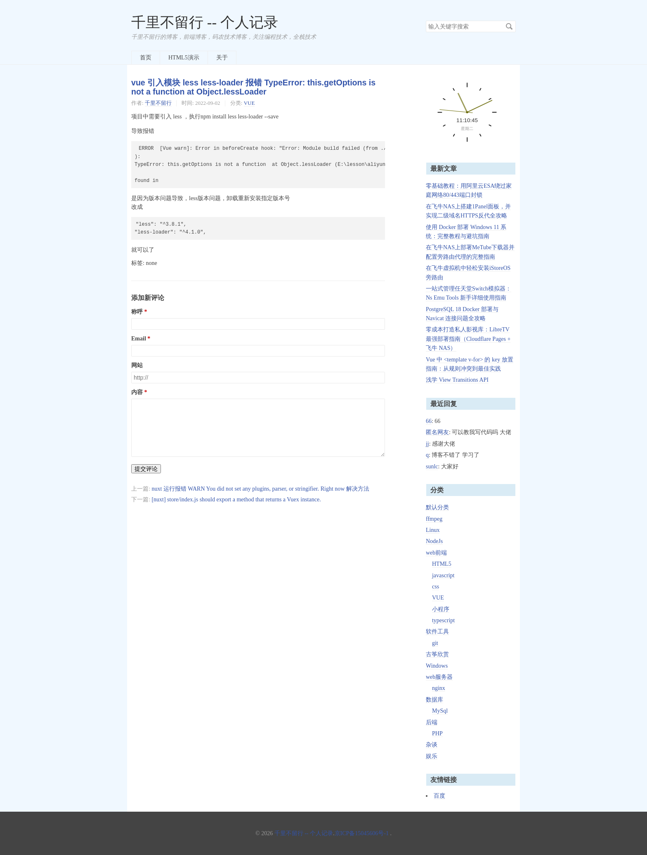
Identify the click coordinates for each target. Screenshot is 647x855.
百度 (439, 796)
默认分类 (437, 507)
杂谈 (431, 745)
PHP (437, 733)
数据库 (434, 700)
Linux (432, 530)
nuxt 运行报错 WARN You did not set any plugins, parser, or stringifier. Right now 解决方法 (260, 489)
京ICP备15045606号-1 (362, 833)
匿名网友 (437, 432)
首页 (145, 57)
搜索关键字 (425, 20)
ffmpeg (434, 519)
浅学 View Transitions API (457, 380)
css (435, 586)
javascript (443, 575)
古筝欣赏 (437, 654)
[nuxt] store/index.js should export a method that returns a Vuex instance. (236, 499)
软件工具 (437, 631)
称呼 (137, 312)
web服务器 (439, 677)
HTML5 (441, 564)
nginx (438, 688)
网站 (137, 365)
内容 (137, 392)
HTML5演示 (183, 57)
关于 (222, 57)
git (435, 643)
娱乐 (431, 756)
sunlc (432, 466)
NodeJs (434, 541)
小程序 (440, 609)
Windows (437, 666)
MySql (440, 711)
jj (427, 444)
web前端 (436, 553)
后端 (431, 722)
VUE (249, 103)
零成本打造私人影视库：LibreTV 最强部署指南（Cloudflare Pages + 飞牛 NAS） (468, 338)
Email (138, 338)
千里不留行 (158, 103)
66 (429, 421)
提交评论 (146, 468)
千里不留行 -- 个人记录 (204, 22)
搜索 (509, 26)
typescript (443, 620)
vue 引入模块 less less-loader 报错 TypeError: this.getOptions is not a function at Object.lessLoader (253, 87)
